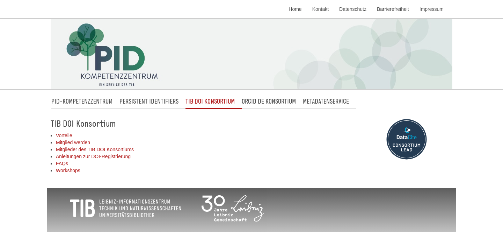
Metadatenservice (326, 101)
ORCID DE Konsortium (269, 101)
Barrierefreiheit (393, 9)
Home (295, 9)
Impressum (432, 9)
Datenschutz (352, 9)
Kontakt (320, 9)
